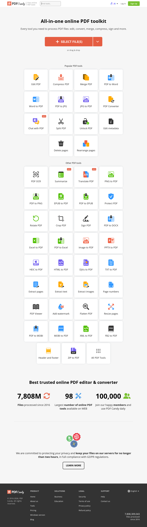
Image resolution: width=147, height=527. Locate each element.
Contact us (105, 501)
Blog (32, 519)
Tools (32, 506)
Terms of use (84, 501)
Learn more (73, 465)
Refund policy (85, 510)
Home (32, 496)
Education (58, 501)
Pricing (33, 510)
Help (103, 496)
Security (82, 496)
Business (58, 496)
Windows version (37, 515)
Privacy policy (84, 506)
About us (34, 501)
